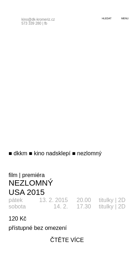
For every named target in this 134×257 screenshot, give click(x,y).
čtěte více (67, 240)
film (13, 175)
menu (125, 18)
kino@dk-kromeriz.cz (38, 19)
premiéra (33, 175)
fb (45, 23)
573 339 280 (31, 23)
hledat (106, 18)
